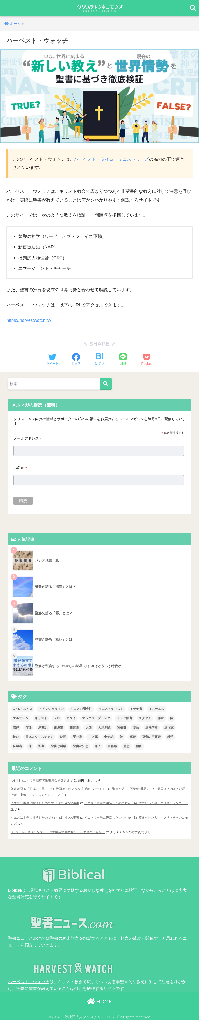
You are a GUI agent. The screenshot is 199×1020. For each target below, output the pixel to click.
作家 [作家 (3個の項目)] (161, 718)
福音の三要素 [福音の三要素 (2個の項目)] (151, 736)
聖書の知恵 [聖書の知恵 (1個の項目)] (80, 746)
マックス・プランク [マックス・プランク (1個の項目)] (96, 718)
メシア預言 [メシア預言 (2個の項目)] (124, 718)
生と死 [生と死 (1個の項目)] (93, 736)
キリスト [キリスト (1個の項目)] (41, 718)
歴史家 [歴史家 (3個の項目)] (77, 736)
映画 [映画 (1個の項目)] (63, 736)
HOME (99, 999)
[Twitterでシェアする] (52, 360)
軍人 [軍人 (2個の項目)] (98, 746)
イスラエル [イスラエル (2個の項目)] (156, 708)
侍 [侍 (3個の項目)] (171, 718)
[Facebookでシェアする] (76, 360)
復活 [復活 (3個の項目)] (136, 727)
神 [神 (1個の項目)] (121, 736)
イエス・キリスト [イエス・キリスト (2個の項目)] (110, 708)
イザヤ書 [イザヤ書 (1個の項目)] (136, 708)
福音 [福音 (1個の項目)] (133, 736)
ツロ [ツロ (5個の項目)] (57, 718)
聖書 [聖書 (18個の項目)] (41, 746)
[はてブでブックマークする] (99, 360)
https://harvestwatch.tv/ (29, 320)
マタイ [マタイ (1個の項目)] (71, 718)
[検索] (106, 383)
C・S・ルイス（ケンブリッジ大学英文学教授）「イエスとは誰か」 (58, 830)
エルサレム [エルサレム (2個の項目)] (20, 718)
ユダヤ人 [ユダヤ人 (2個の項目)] (145, 718)
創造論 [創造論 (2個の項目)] (74, 727)
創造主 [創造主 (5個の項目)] (58, 727)
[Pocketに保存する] (146, 360)
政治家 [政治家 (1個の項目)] (169, 727)
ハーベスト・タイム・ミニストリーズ (111, 159)
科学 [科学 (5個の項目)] (170, 736)
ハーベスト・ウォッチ (28, 980)
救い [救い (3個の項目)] (16, 736)
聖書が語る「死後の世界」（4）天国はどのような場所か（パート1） (59, 788)
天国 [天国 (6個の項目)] (89, 727)
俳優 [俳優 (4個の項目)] (28, 727)
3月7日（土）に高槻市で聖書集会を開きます (42, 780)
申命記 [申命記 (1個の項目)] (108, 736)
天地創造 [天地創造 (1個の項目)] (104, 727)
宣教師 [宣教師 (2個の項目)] (121, 727)
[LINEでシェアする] (123, 359)
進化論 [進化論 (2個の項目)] (112, 746)
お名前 (20, 467)
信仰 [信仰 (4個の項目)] (16, 727)
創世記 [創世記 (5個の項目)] (42, 727)
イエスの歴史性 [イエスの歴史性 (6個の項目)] (81, 708)
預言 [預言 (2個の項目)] (139, 746)
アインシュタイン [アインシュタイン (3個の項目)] (51, 708)
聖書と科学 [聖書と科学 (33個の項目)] (58, 746)
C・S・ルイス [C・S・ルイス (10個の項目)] (23, 708)
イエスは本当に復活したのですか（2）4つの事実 (45, 802)
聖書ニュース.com (25, 936)
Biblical (14, 888)
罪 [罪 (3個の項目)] (30, 746)
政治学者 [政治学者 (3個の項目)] (151, 727)
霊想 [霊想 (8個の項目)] (126, 746)
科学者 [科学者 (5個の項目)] (17, 746)
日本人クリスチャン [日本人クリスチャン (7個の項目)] (39, 736)
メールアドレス (27, 438)
